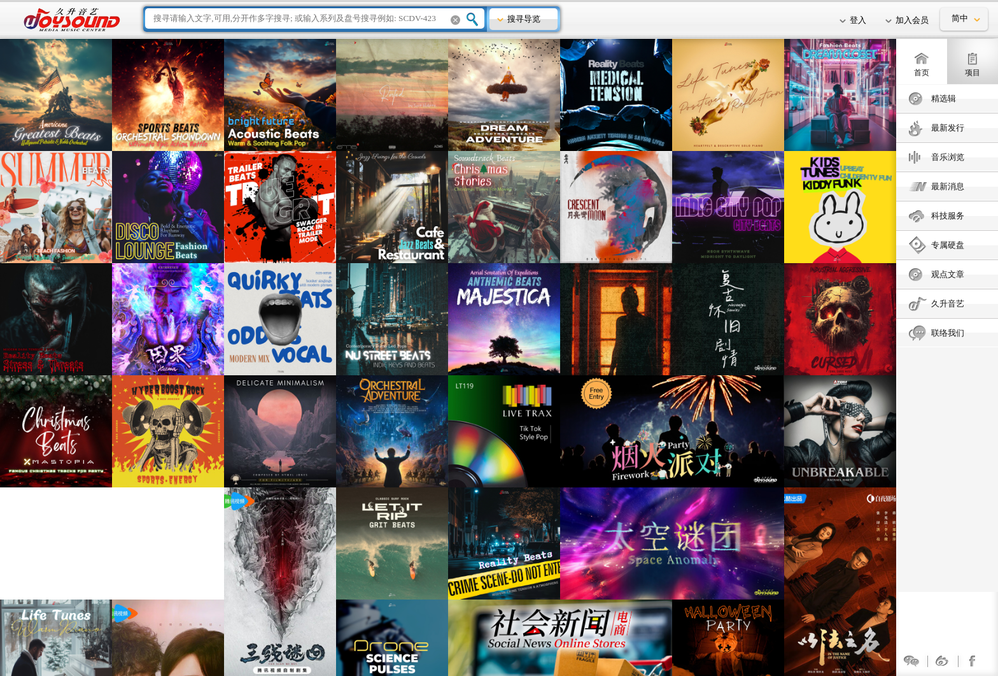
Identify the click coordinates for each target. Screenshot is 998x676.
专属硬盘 (947, 245)
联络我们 (947, 333)
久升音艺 (947, 303)
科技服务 (947, 215)
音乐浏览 (947, 157)
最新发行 (947, 128)
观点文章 (947, 274)
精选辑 (943, 98)
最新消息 (947, 186)
